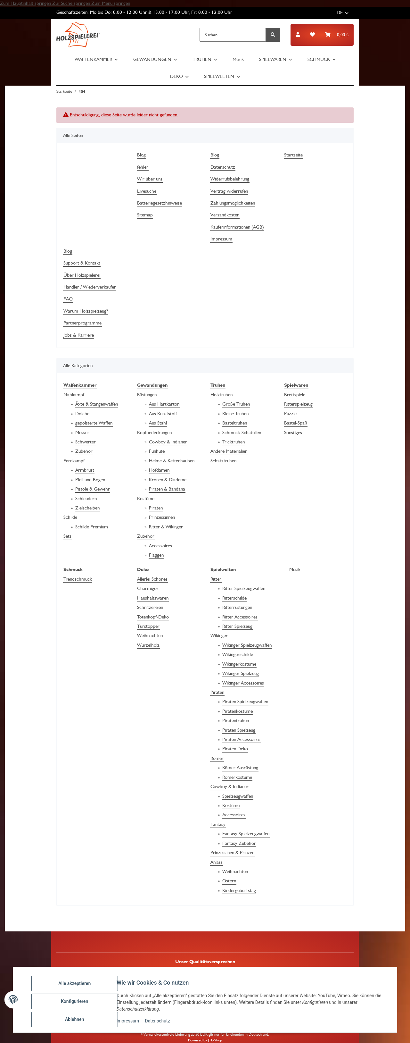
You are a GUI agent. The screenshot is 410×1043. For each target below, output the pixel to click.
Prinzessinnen (162, 517)
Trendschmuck (77, 579)
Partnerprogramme (82, 323)
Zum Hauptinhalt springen (26, 3)
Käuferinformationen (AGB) (237, 227)
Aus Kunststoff (163, 413)
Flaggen (156, 555)
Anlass (216, 862)
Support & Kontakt (81, 263)
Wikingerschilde (237, 654)
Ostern (229, 881)
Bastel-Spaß (295, 423)
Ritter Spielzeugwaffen (243, 588)
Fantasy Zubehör (239, 843)
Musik (294, 569)
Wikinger (219, 635)
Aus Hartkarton (164, 404)
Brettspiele (294, 395)
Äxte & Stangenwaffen (96, 404)
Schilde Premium (91, 527)
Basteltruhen (234, 423)
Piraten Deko (235, 749)
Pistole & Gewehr (92, 489)
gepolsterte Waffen (93, 423)
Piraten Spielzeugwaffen (245, 701)
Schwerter (85, 442)
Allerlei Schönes (152, 579)
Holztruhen (221, 395)
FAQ (68, 299)
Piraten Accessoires (241, 739)
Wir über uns (149, 179)
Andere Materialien (228, 451)
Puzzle (290, 413)
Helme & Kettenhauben (171, 461)
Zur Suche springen (71, 3)
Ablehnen (78, 1020)
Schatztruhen (223, 461)
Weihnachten (150, 635)
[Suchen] (233, 35)
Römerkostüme (237, 777)
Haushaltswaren (152, 598)
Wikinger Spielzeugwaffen (247, 645)
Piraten (156, 508)
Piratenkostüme (237, 711)
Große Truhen (236, 404)
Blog (141, 155)
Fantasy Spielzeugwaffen (245, 834)
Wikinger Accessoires (243, 683)
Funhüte (157, 451)
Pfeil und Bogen (90, 480)
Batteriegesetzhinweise (159, 203)
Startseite (293, 155)
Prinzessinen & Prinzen (232, 852)
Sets (67, 536)
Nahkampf (73, 395)
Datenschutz (161, 1023)
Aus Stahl (158, 423)
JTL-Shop (215, 1040)
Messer (82, 432)
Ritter (215, 579)
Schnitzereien (150, 607)
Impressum (131, 1023)
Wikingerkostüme (239, 664)
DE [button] (340, 12)
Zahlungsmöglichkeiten (232, 203)
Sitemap (145, 215)
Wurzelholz (148, 645)
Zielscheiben (87, 508)
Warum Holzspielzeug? (85, 311)
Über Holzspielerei (81, 275)
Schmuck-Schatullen (241, 432)
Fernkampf (74, 461)
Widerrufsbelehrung (229, 179)
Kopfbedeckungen (154, 432)
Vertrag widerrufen (229, 191)
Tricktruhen (233, 442)
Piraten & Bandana (167, 489)
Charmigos (148, 588)
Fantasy (218, 824)
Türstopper (148, 626)
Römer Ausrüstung (240, 767)
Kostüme (145, 498)
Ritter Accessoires (240, 617)
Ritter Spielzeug (237, 626)
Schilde (70, 517)
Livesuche (146, 191)
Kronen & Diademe (167, 480)
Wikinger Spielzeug (240, 673)
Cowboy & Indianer (168, 442)
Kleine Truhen (235, 413)
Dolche (82, 413)
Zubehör (84, 451)
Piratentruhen (235, 720)
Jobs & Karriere (78, 335)
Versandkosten (224, 215)
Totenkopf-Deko (153, 617)
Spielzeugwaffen (237, 796)
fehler (142, 167)
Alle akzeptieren (78, 986)
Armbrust (84, 470)
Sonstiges (293, 432)
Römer (217, 758)
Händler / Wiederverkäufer (89, 287)
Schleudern (86, 498)
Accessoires (160, 546)
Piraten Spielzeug (238, 730)
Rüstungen (147, 395)
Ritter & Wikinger (166, 527)
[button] (298, 35)
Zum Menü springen (110, 3)
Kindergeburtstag (239, 890)
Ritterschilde (234, 598)
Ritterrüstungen (237, 607)
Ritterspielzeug (298, 404)
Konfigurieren (78, 1003)
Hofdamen (159, 470)
